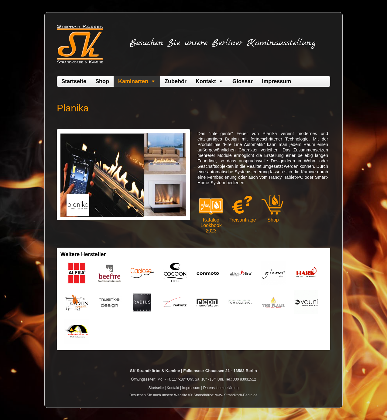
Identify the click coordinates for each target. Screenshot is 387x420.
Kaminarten (133, 81)
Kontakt (206, 81)
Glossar (242, 81)
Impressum (276, 81)
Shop (102, 81)
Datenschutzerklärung (221, 388)
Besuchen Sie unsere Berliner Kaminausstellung (223, 43)
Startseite (73, 81)
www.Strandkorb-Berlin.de (236, 395)
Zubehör (176, 81)
